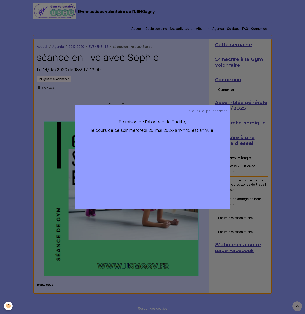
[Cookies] (8, 306)
